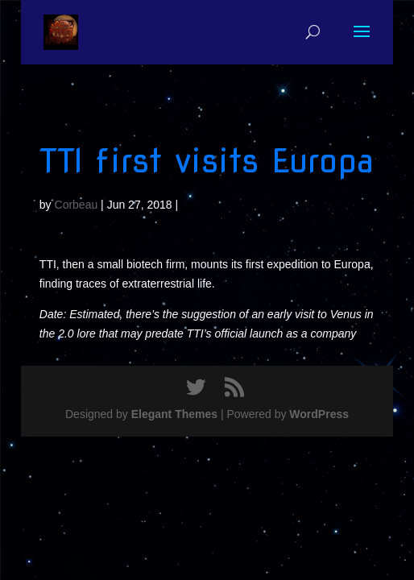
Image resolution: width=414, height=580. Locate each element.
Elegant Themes (174, 414)
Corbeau (76, 204)
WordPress (319, 414)
